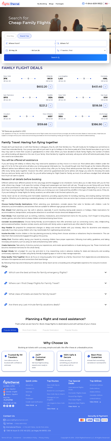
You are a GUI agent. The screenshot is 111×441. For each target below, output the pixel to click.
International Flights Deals (75, 388)
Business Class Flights (76, 403)
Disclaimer (17, 438)
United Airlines (95, 398)
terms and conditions (78, 135)
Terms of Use (7, 438)
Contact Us (30, 388)
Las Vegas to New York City (55, 404)
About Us (29, 385)
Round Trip (24, 36)
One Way (10, 36)
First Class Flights (74, 400)
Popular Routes (71, 330)
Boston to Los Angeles (55, 391)
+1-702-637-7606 (29, 427)
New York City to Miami (56, 394)
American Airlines (96, 385)
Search (55, 57)
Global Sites (11, 386)
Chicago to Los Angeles (53, 398)
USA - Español (9, 389)
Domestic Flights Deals (77, 393)
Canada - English (10, 392)
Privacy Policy (44, 438)
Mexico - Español (10, 394)
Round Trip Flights (75, 396)
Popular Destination (51, 330)
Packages (60, 4)
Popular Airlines (10, 330)
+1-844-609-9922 (20, 423)
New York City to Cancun (53, 386)
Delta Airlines (95, 388)
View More (31, 405)
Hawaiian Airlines (96, 395)
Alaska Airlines (95, 392)
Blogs (51, 4)
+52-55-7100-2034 (42, 427)
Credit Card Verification (34, 402)
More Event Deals (29, 330)
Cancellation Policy (30, 438)
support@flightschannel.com (17, 420)
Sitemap (29, 392)
